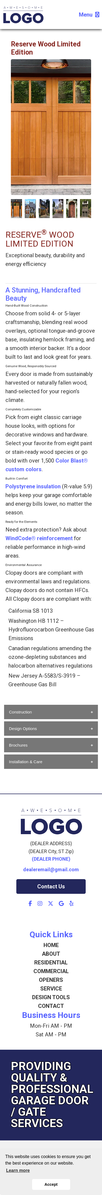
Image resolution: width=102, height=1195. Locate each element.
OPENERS (51, 980)
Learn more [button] (18, 1170)
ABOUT (51, 954)
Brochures (18, 745)
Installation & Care (25, 761)
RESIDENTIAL (51, 962)
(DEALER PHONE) (51, 859)
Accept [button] (51, 1184)
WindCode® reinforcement (39, 538)
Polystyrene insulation (33, 486)
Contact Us (51, 886)
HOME (51, 945)
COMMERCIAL (51, 971)
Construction (20, 712)
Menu (89, 14)
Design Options (23, 728)
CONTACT (51, 1006)
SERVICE (51, 988)
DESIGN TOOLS (51, 997)
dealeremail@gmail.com (51, 869)
